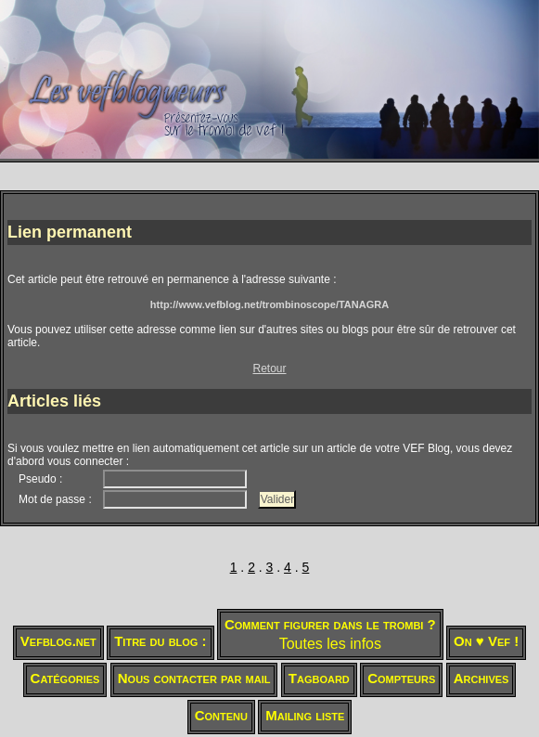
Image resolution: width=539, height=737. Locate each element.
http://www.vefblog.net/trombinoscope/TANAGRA (269, 304)
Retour (269, 368)
